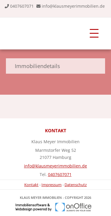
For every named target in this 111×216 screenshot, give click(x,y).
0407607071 (22, 6)
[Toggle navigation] (94, 33)
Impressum (51, 184)
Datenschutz (76, 184)
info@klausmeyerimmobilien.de (73, 6)
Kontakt (31, 184)
